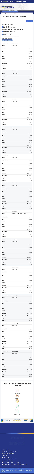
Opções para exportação (7, 40)
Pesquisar (29, 20)
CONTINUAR (29, 470)
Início (3, 13)
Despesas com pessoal (9, 13)
